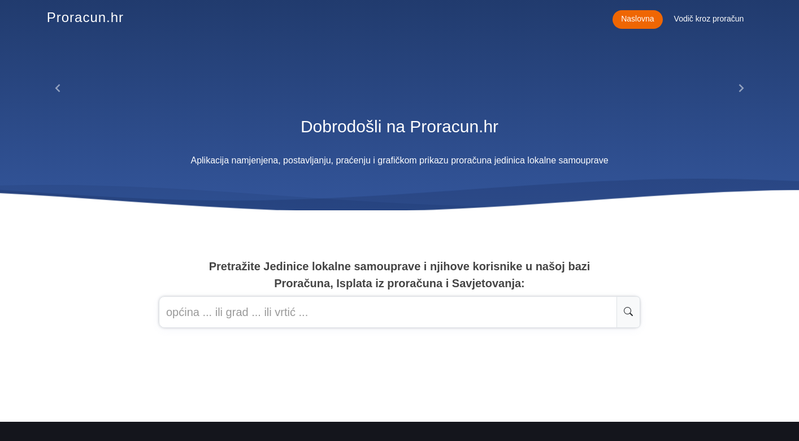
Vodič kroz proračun (709, 18)
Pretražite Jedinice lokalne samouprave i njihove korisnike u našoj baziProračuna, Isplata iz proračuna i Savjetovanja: (399, 274)
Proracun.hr (85, 17)
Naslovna (637, 18)
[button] (58, 88)
